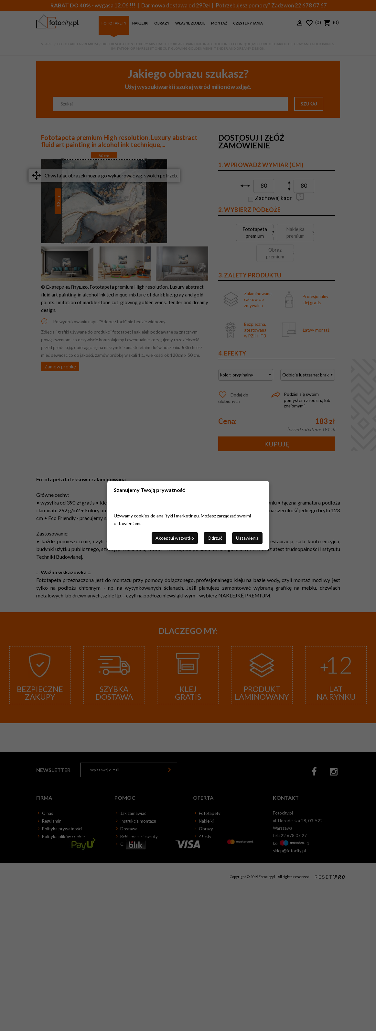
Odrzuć (215, 538)
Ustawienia (247, 538)
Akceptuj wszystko (175, 538)
